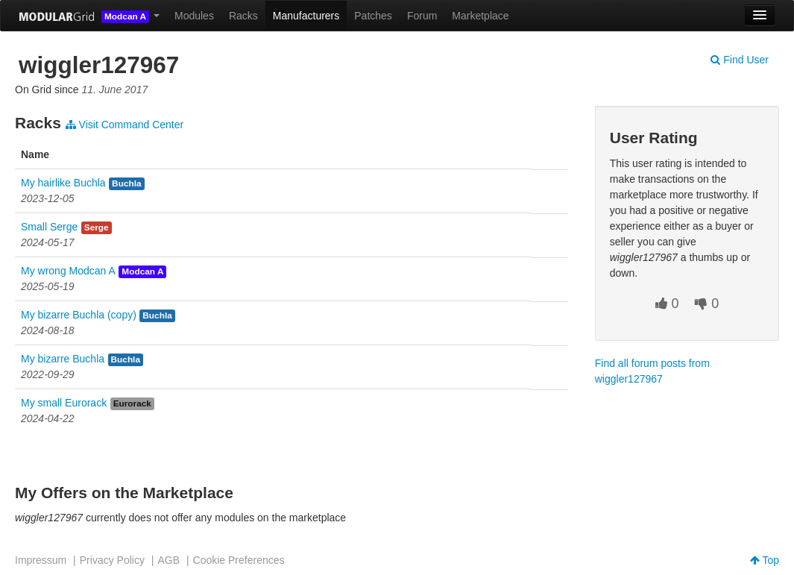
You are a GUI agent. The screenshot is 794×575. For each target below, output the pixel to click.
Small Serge (49, 227)
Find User (739, 60)
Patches (373, 16)
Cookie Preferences (239, 560)
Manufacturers (306, 16)
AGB (168, 560)
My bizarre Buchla (62, 359)
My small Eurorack (64, 403)
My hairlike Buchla (63, 183)
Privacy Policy (112, 560)
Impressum (40, 560)
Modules (194, 16)
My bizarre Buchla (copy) (78, 315)
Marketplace (480, 16)
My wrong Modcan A (68, 271)
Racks (243, 16)
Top (764, 560)
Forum (422, 16)
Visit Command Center (124, 125)
